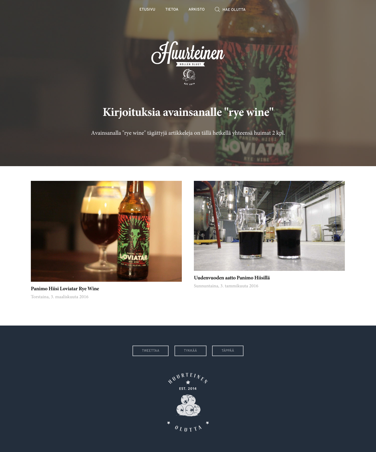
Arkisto (197, 10)
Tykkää (190, 351)
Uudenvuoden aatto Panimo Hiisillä (232, 278)
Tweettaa (150, 351)
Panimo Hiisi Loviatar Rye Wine (65, 289)
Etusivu (147, 10)
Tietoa (172, 10)
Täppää (227, 351)
